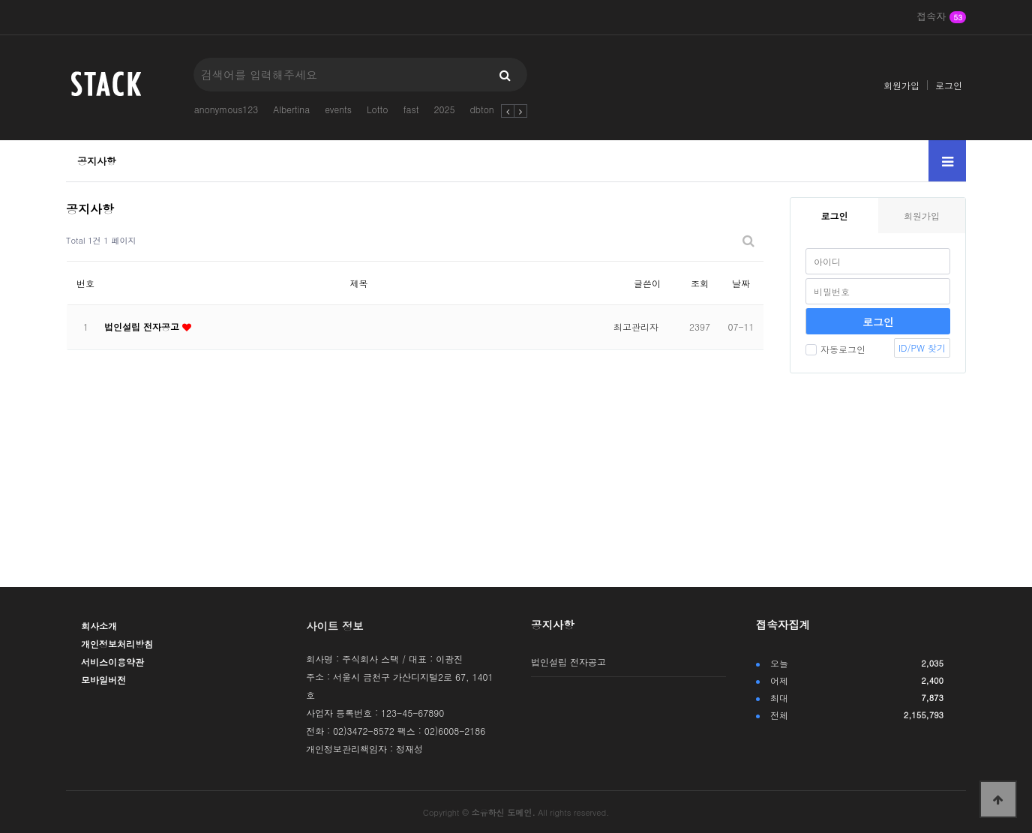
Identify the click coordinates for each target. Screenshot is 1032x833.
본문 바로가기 (0, 0)
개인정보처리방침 (117, 643)
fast (410, 109)
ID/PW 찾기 (922, 347)
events (338, 109)
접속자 (941, 17)
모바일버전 (103, 679)
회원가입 (902, 85)
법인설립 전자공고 (143, 326)
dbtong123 (492, 109)
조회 (700, 283)
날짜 (741, 283)
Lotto (377, 109)
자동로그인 (836, 349)
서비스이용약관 (112, 661)
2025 (444, 109)
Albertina (291, 109)
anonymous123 (226, 109)
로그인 (948, 85)
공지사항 (96, 161)
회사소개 (99, 625)
